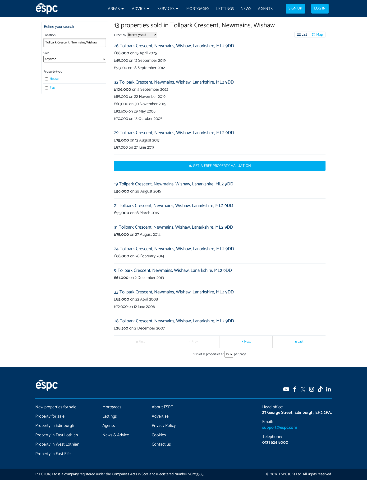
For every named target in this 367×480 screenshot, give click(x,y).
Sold (46, 53)
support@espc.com (279, 427)
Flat (50, 88)
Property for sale (49, 416)
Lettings (225, 8)
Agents (265, 8)
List (304, 35)
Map (319, 35)
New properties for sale (56, 407)
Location (49, 35)
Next (247, 341)
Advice (139, 8)
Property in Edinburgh (54, 425)
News (246, 8)
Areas (114, 8)
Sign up (295, 8)
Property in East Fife (53, 453)
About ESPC (162, 407)
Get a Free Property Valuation (222, 166)
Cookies (159, 435)
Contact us (161, 444)
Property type (52, 72)
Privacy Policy (164, 425)
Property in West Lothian (57, 444)
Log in (320, 8)
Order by (120, 35)
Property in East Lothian (56, 435)
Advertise (160, 416)
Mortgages (197, 8)
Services (165, 8)
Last (300, 341)
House (52, 79)
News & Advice (115, 435)
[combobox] (74, 42)
